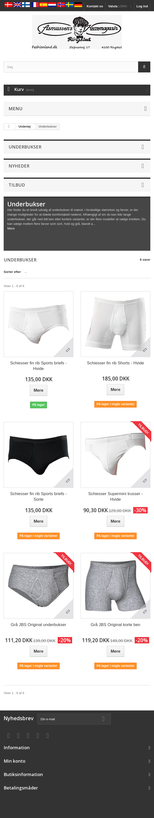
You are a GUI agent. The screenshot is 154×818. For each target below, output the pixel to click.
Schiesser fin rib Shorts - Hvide (115, 363)
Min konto (14, 761)
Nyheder (19, 166)
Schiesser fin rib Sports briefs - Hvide (38, 366)
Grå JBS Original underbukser (38, 624)
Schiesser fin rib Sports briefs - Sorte (38, 496)
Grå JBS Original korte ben (115, 624)
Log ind (142, 6)
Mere (11, 228)
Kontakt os (95, 6)
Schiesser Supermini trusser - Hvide (115, 496)
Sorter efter (12, 272)
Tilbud (17, 185)
